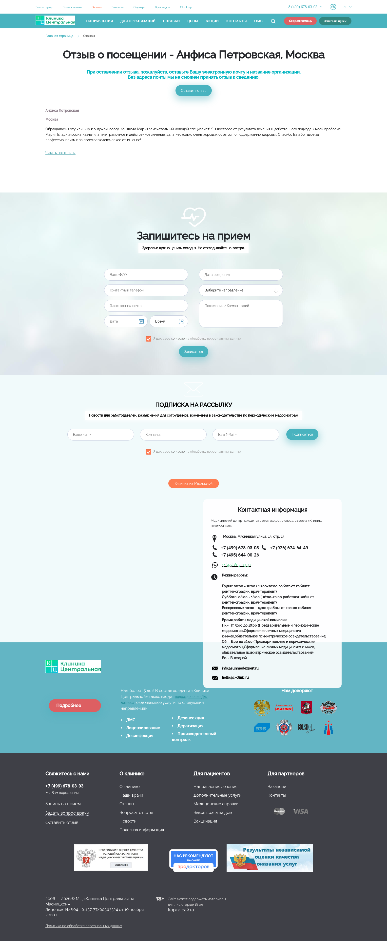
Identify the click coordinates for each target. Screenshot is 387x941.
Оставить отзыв (193, 91)
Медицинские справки (216, 803)
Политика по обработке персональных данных (83, 926)
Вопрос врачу (44, 7)
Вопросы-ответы (136, 812)
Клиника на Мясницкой (194, 483)
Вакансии (118, 7)
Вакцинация (205, 821)
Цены (192, 21)
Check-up (186, 7)
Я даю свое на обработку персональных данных (197, 338)
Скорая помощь (300, 21)
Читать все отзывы (60, 153)
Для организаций (138, 21)
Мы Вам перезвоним (61, 793)
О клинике (129, 786)
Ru (345, 7)
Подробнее (68, 705)
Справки (171, 21)
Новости (127, 821)
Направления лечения (215, 786)
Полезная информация (141, 829)
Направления (99, 21)
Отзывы (97, 7)
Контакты (236, 21)
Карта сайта (181, 909)
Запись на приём (335, 21)
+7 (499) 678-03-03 (64, 785)
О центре (139, 7)
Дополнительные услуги (217, 795)
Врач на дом (162, 7)
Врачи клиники (72, 7)
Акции (212, 21)
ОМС (258, 21)
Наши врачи (131, 795)
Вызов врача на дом (213, 812)
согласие (178, 338)
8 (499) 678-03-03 (302, 7)
